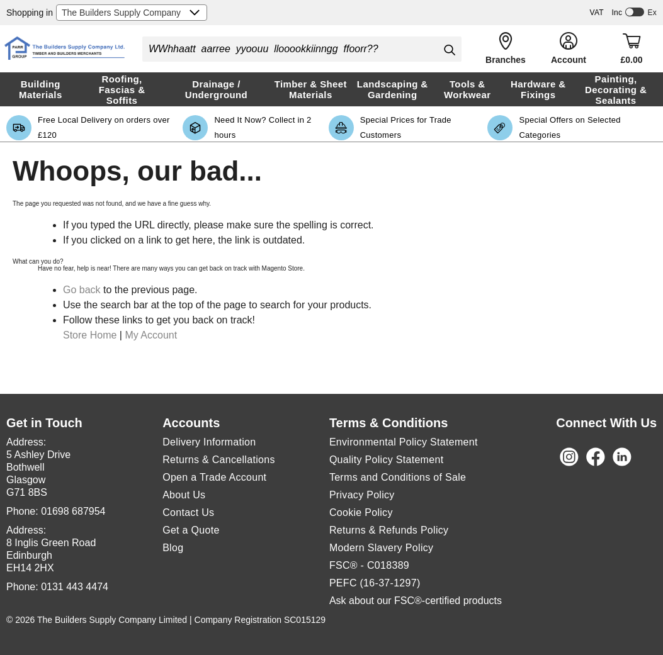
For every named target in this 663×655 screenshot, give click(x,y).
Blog (172, 547)
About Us (183, 495)
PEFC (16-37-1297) (375, 583)
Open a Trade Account (214, 477)
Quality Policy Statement (386, 459)
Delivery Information (209, 442)
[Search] (449, 49)
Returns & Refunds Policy (389, 530)
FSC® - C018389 (369, 565)
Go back (82, 289)
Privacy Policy (362, 495)
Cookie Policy (361, 512)
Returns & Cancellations (218, 459)
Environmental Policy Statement (403, 442)
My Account (151, 335)
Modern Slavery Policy (381, 547)
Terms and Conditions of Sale (397, 477)
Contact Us (188, 512)
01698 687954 (73, 511)
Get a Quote (190, 530)
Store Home (89, 335)
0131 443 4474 (74, 586)
